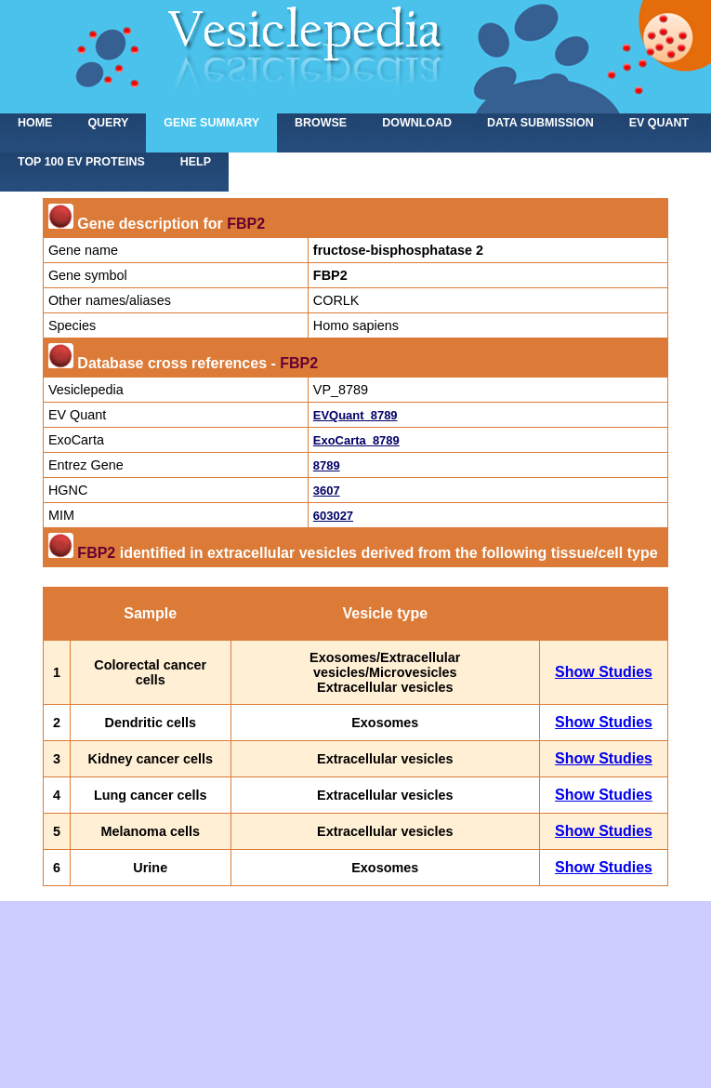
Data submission (540, 122)
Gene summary (211, 122)
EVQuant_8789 (355, 415)
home (35, 122)
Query (107, 122)
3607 (326, 491)
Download (417, 122)
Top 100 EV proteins (81, 161)
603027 (333, 516)
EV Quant (659, 122)
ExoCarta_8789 (356, 440)
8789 (326, 465)
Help (195, 161)
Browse (321, 122)
